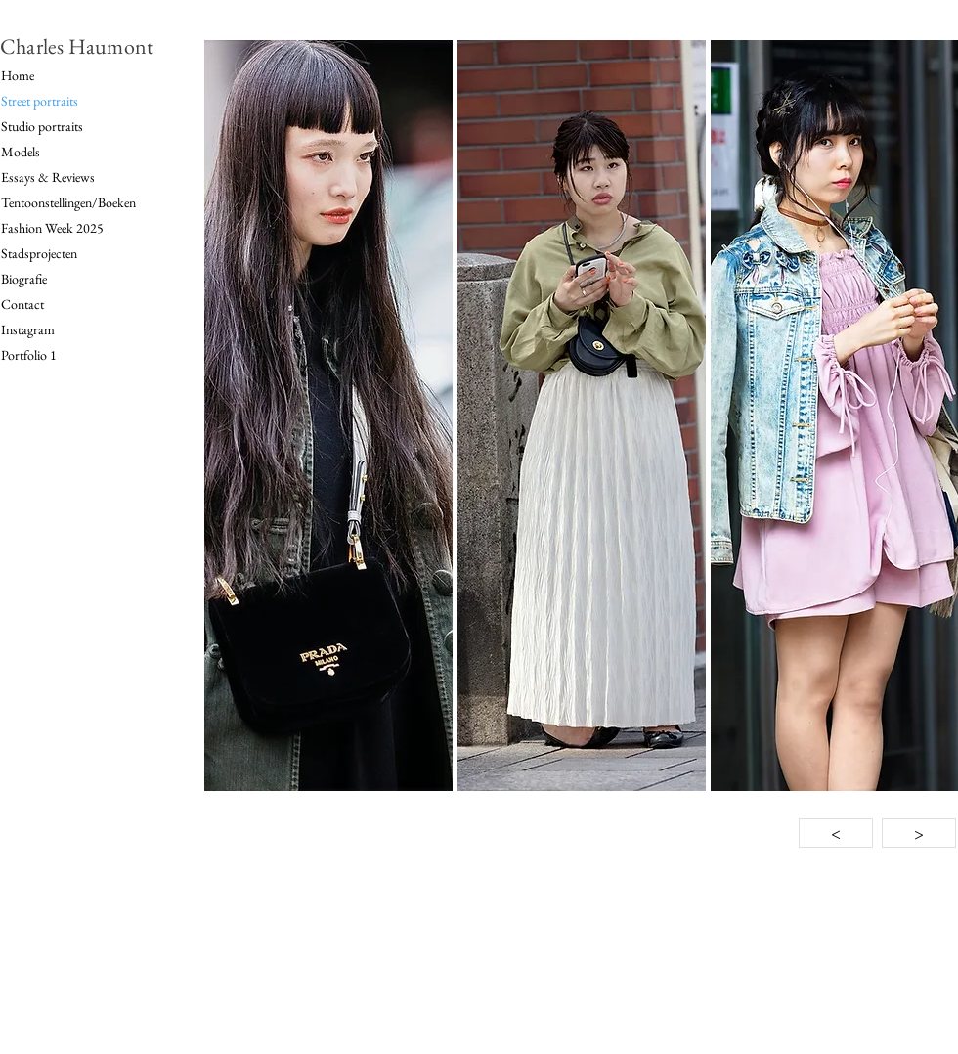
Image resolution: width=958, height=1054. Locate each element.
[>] (919, 833)
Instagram (28, 329)
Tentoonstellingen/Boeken (68, 202)
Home (17, 75)
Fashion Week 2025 (52, 228)
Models (20, 151)
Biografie (24, 278)
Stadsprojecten (39, 253)
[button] (328, 415)
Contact (22, 304)
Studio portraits (42, 126)
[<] (836, 833)
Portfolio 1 (29, 355)
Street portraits (39, 101)
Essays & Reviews (48, 177)
